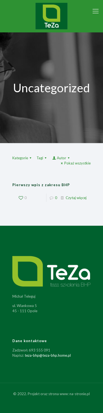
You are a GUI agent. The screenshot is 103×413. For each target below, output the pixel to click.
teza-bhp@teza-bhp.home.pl (48, 355)
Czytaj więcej (76, 198)
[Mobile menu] (95, 11)
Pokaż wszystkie (75, 163)
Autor (61, 158)
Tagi (42, 158)
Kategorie (22, 158)
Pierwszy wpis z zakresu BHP (41, 185)
